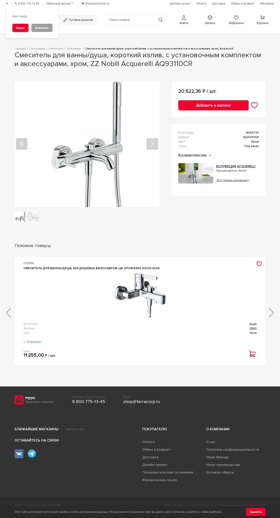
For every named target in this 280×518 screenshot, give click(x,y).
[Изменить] (41, 28)
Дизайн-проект (154, 468)
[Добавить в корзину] (213, 105)
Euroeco (165, 331)
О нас (210, 445)
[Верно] (20, 28)
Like (254, 331)
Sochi (81, 331)
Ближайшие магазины (36, 433)
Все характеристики (194, 155)
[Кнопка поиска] (160, 20)
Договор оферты (220, 476)
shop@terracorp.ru (141, 405)
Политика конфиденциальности (232, 453)
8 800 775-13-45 (88, 405)
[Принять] (255, 512)
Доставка (150, 461)
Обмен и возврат (156, 453)
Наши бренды (217, 461)
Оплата (148, 445)
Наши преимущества (223, 468)
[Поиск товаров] (129, 20)
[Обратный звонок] (60, 3)
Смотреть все (75, 433)
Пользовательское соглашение (167, 476)
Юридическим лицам (159, 484)
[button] (184, 20)
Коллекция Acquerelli (235, 167)
